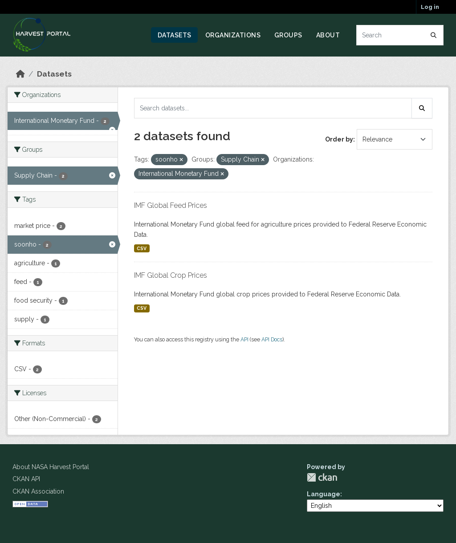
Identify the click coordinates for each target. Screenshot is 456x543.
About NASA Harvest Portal (50, 466)
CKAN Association (38, 491)
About (328, 35)
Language (323, 494)
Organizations (233, 35)
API (244, 339)
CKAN (322, 477)
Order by (339, 139)
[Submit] (434, 35)
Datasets (174, 35)
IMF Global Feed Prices (170, 205)
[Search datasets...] (400, 35)
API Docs (271, 339)
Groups (288, 35)
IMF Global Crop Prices (170, 275)
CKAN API (26, 478)
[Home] (20, 73)
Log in (430, 7)
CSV (142, 248)
